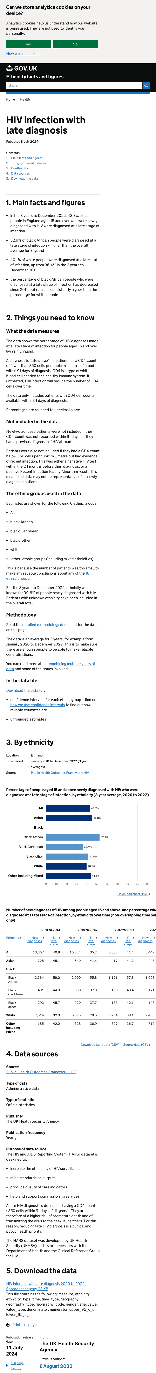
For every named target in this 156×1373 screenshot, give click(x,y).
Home (10, 99)
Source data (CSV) (136, 1045)
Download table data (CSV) (100, 1045)
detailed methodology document (49, 624)
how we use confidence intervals (37, 704)
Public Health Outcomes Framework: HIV (60, 773)
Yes (28, 44)
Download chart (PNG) (133, 894)
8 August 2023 (56, 1366)
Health (25, 99)
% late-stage (55, 941)
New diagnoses (34, 939)
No (74, 44)
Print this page (24, 1324)
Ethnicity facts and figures (35, 77)
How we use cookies (23, 53)
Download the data (22, 690)
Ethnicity (12, 937)
